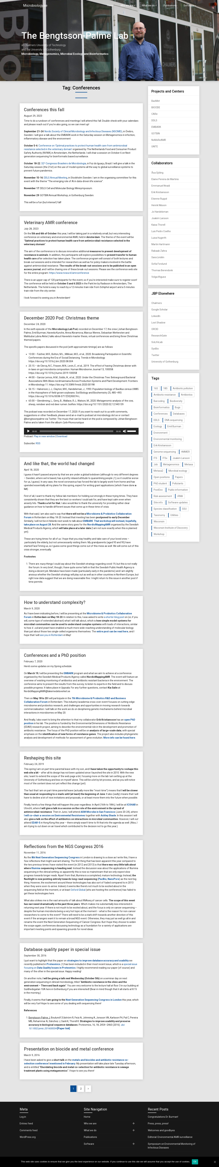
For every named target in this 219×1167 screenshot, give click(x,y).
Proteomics (53, 964)
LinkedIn (155, 316)
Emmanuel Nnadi (160, 185)
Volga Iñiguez (158, 276)
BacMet (155, 101)
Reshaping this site (42, 758)
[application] (81, 431)
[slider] (76, 431)
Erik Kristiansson (160, 192)
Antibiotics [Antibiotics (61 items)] (186, 394)
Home (110, 5)
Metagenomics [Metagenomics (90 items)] (171, 464)
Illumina (35, 868)
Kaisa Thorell (158, 224)
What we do (148, 5)
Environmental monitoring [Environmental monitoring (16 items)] (168, 439)
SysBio (155, 348)
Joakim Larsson (160, 218)
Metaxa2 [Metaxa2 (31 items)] (158, 470)
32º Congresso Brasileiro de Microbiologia (63, 163)
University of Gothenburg (164, 361)
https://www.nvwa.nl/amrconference (69, 273)
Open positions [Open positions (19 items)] (162, 477)
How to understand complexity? (54, 602)
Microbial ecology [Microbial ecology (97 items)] (178, 470)
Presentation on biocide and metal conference (69, 1049)
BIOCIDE (155, 107)
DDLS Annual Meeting (55, 177)
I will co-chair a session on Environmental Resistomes (54, 815)
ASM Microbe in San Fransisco (98, 811)
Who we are (126, 5)
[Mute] (124, 431)
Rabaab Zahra (159, 250)
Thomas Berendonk (162, 270)
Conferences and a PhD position (55, 655)
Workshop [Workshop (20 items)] (159, 534)
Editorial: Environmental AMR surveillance (170, 1137)
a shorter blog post (114, 617)
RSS (38, 443)
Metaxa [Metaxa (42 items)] (189, 464)
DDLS (154, 120)
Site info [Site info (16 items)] (158, 502)
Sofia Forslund (159, 263)
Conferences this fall (44, 109)
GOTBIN (155, 133)
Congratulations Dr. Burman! (163, 1116)
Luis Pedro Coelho (161, 231)
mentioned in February (62, 1063)
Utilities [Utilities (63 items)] (174, 515)
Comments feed (28, 1130)
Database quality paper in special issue (62, 949)
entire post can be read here (112, 631)
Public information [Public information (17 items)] (178, 489)
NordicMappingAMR (98, 524)
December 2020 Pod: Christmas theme (61, 318)
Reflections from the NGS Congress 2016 (63, 846)
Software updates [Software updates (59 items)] (178, 502)
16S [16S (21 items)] (156, 388)
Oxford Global (78, 889)
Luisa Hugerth (158, 237)
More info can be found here (119, 737)
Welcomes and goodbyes (161, 1130)
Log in (23, 1116)
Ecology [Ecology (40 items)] (158, 426)
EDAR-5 (36, 822)
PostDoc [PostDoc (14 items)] (158, 489)
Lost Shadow (158, 322)
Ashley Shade (108, 815)
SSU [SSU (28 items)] (184, 508)
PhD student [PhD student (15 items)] (160, 483)
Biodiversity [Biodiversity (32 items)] (176, 401)
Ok (195, 1161)
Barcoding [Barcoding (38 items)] (159, 401)
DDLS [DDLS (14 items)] (156, 420)
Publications (170, 5)
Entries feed (26, 1123)
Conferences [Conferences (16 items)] (161, 413)
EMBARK (88, 521)
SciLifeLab (157, 342)
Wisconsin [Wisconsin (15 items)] (159, 521)
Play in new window (44, 436)
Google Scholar (159, 309)
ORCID (154, 329)
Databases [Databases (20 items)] (179, 413)
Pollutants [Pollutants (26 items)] (177, 483)
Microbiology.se (35, 5)
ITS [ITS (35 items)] (155, 458)
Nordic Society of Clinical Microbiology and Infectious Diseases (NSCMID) (83, 131)
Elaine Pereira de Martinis (165, 179)
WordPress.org (28, 1137)
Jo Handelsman (159, 211)
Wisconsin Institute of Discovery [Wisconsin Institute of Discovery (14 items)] (171, 527)
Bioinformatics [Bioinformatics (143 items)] (162, 407)
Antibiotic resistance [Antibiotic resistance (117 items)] (165, 394)
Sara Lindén (157, 257)
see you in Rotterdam (51, 635)
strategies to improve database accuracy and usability (98, 960)
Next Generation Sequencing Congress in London (94, 999)
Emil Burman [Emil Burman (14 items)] (174, 426)
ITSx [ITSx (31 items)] (165, 458)
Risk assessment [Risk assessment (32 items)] (163, 496)
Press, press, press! (158, 1123)
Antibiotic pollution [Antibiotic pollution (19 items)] (183, 388)
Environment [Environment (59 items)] (161, 432)
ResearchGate (159, 335)
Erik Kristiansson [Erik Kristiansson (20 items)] (162, 445)
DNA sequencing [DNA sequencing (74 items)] (174, 420)
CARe (154, 114)
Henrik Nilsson (158, 205)
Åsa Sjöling (157, 172)
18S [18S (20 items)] (165, 388)
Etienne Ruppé (159, 198)
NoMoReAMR (158, 140)
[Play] (28, 431)
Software (189, 5)
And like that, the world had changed (59, 463)
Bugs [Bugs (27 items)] (177, 407)
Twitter (155, 355)
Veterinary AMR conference (51, 222)
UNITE (154, 146)
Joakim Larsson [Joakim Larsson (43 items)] (181, 458)
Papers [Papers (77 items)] (179, 477)
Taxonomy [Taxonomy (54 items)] (159, 515)
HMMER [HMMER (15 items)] (185, 451)
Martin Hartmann (160, 244)
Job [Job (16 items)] (156, 464)
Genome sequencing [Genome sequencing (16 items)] (165, 451)
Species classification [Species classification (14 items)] (165, 508)
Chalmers (156, 303)
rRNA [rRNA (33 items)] (180, 496)
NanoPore (113, 879)
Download (61, 436)
